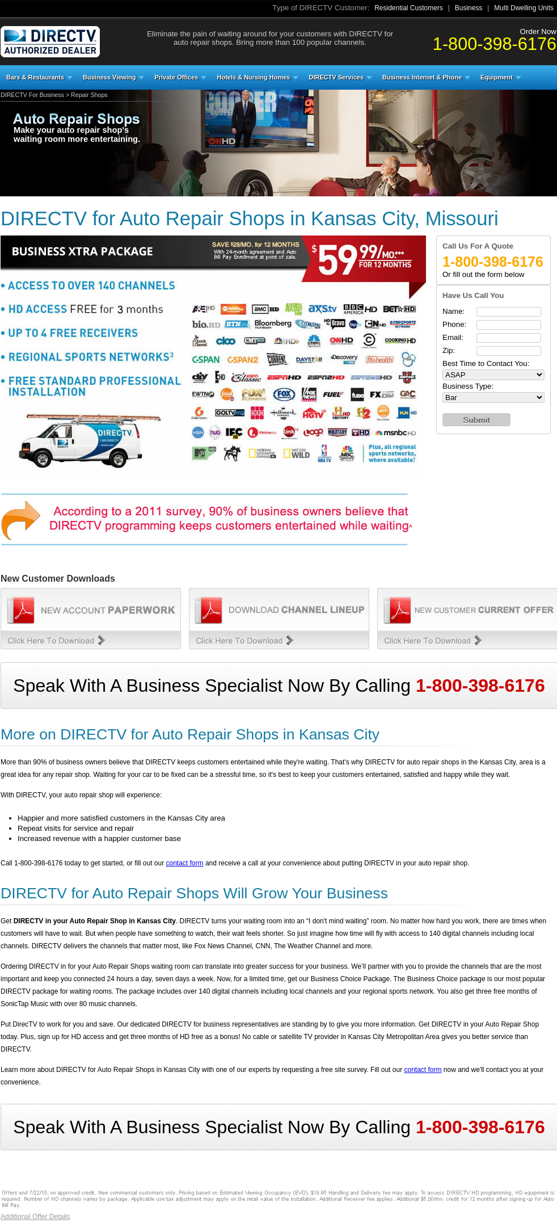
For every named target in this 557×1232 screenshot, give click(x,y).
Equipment (496, 77)
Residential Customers (408, 8)
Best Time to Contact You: (485, 363)
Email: (452, 337)
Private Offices (176, 77)
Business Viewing (109, 77)
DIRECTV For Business (32, 94)
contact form (185, 863)
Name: (453, 311)
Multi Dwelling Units (524, 8)
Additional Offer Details (35, 1217)
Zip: (448, 350)
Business (469, 8)
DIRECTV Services (336, 77)
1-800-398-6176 (494, 43)
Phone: (454, 324)
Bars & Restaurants (35, 77)
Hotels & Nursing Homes (253, 77)
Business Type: (467, 386)
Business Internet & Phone (422, 77)
